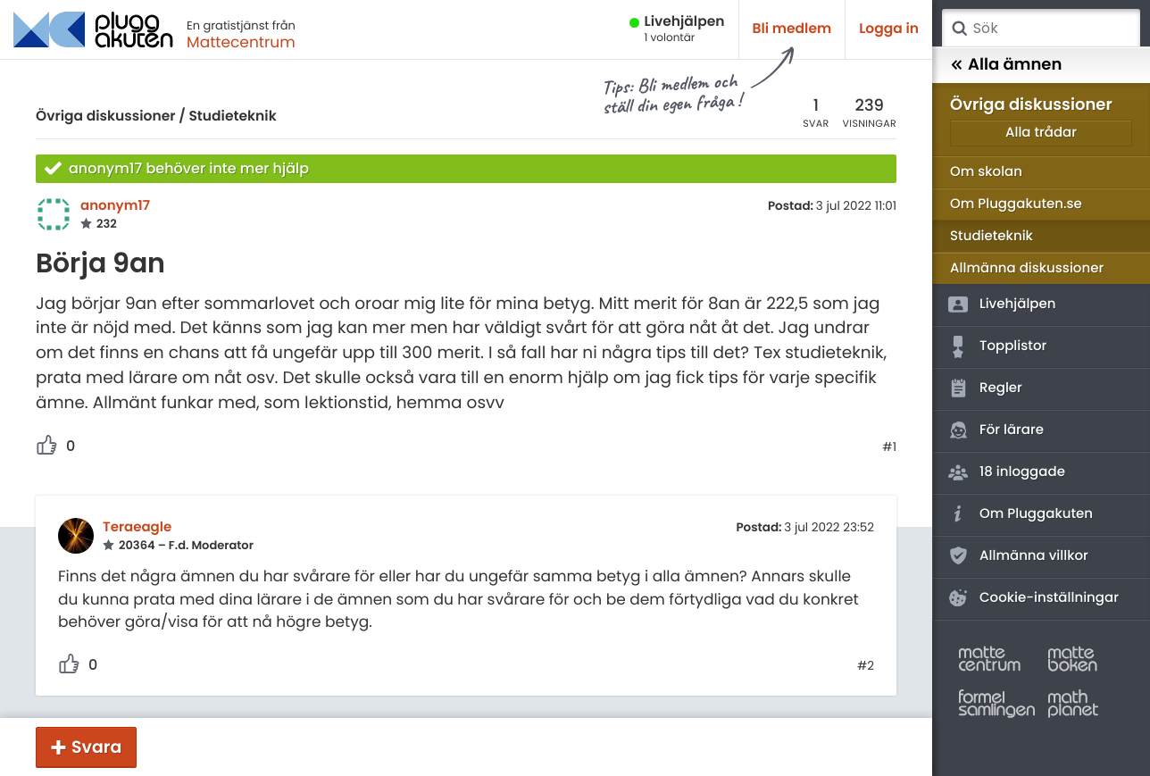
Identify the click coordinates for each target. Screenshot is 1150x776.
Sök (959, 29)
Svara (96, 747)
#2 (865, 666)
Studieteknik (232, 116)
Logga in (889, 29)
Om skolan (986, 172)
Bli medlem (792, 29)
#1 (889, 447)
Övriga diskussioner (105, 116)
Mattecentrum (241, 42)
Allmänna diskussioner (1027, 268)
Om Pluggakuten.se (1016, 204)
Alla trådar (1041, 132)
